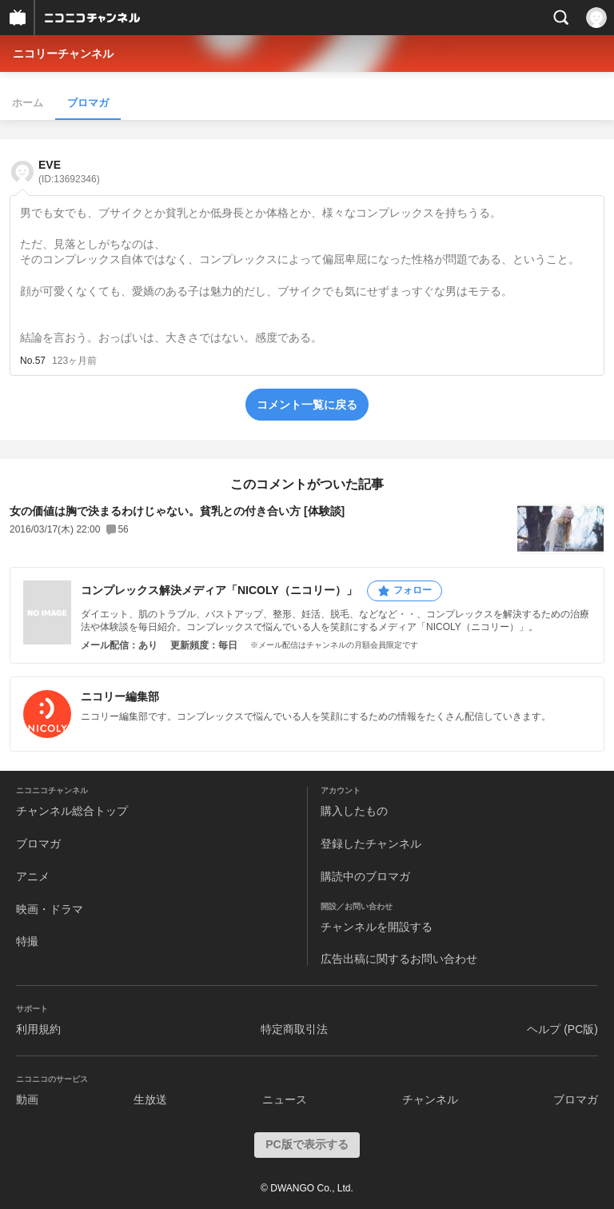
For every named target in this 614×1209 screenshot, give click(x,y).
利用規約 (38, 1029)
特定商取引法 (294, 1029)
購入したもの (354, 810)
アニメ (33, 876)
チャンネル (430, 1099)
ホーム (27, 103)
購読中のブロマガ (365, 876)
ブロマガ (88, 103)
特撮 (27, 941)
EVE (69, 171)
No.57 (33, 360)
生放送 (150, 1099)
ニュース (284, 1099)
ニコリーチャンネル (63, 53)
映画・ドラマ (49, 909)
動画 (27, 1099)
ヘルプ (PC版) (562, 1029)
